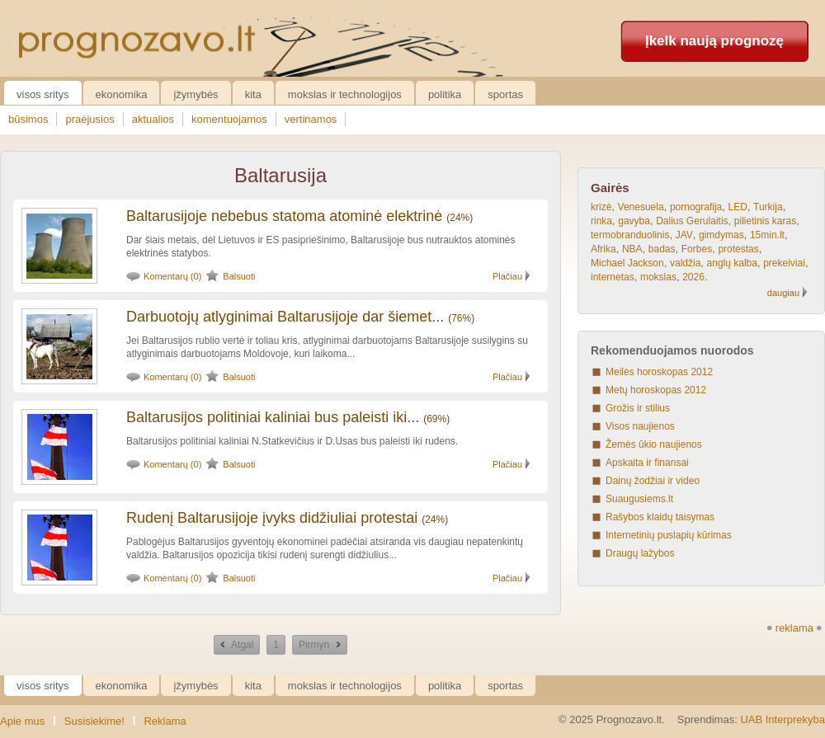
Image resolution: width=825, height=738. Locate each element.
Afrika (603, 249)
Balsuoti (239, 276)
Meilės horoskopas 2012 (659, 372)
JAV (684, 235)
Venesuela (641, 207)
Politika (444, 94)
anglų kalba (732, 263)
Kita (253, 94)
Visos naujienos (640, 426)
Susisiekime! (94, 721)
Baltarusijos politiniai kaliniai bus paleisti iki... (272, 417)
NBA (632, 249)
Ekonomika (122, 94)
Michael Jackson (627, 263)
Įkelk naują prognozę (714, 41)
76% (461, 318)
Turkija (768, 207)
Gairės (610, 188)
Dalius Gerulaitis (692, 221)
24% (459, 217)
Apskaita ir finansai (647, 462)
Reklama (165, 721)
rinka (601, 221)
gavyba (634, 221)
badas (662, 249)
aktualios (153, 119)
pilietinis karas (765, 221)
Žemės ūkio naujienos (654, 444)
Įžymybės (195, 94)
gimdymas (721, 235)
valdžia (685, 263)
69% (436, 419)
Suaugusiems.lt (639, 499)
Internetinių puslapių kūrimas (669, 535)
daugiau (783, 293)
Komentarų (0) (172, 276)
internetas (612, 277)
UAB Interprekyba (782, 719)
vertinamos (311, 119)
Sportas (505, 94)
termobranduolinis (630, 235)
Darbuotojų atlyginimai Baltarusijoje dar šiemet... (285, 316)
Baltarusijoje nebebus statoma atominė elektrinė (284, 216)
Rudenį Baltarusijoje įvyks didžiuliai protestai (271, 518)
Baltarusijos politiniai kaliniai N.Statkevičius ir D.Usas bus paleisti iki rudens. (292, 441)
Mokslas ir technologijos (345, 94)
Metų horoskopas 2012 (656, 390)
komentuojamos (229, 119)
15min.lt (767, 235)
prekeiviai (784, 263)
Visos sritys (42, 94)
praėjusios (89, 119)
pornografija (696, 207)
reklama (794, 628)
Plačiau (507, 276)
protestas (738, 249)
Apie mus (22, 721)
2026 (693, 277)
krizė (601, 207)
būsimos (28, 119)
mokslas (658, 277)
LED (737, 207)
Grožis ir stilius (638, 408)
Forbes (696, 249)
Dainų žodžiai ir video (653, 481)
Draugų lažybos (640, 553)
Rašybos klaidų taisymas (660, 517)
